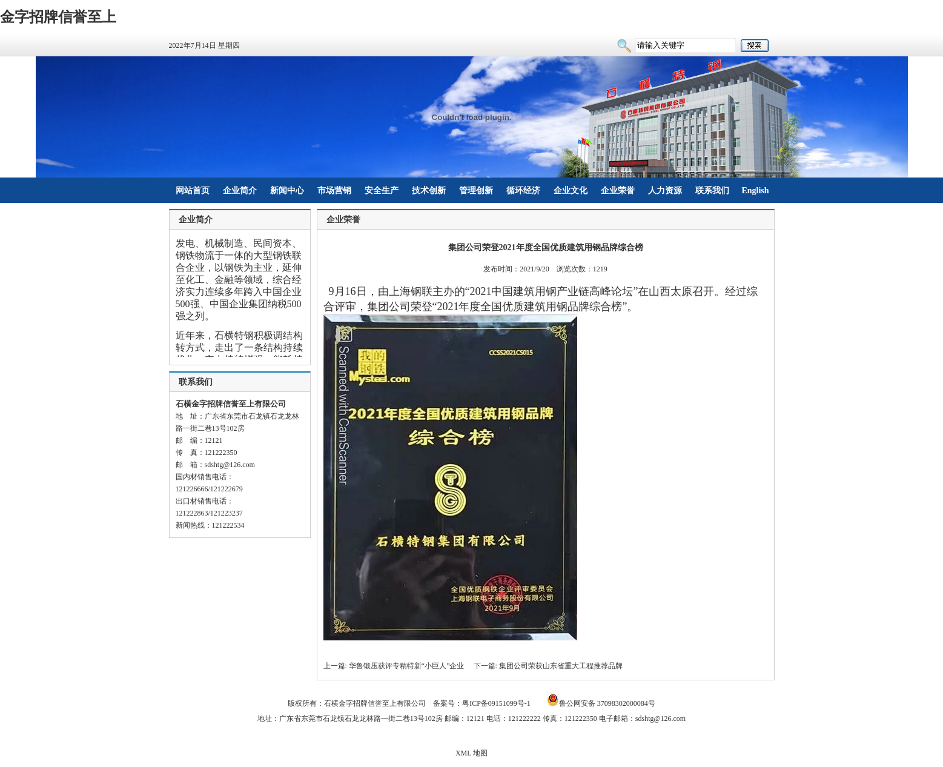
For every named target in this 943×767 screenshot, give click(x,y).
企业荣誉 (618, 190)
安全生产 (382, 190)
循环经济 (523, 190)
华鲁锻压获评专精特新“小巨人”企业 (407, 666)
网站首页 (193, 190)
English (755, 190)
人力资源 (665, 190)
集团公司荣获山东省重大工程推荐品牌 (561, 666)
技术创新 (429, 190)
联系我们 (712, 190)
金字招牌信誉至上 (58, 17)
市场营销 (334, 190)
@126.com (239, 464)
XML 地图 (471, 753)
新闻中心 (287, 190)
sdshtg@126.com (660, 718)
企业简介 (240, 190)
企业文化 (570, 190)
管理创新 (476, 190)
